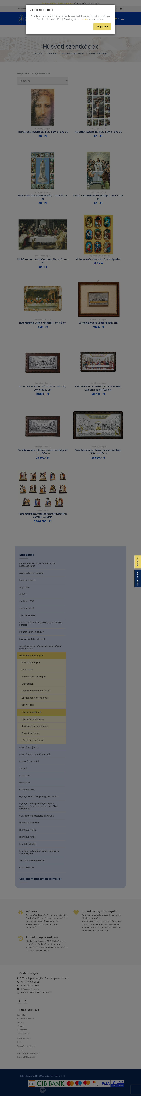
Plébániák (137, 562)
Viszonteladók (137, 579)
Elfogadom (102, 26)
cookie (84, 19)
